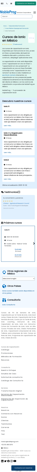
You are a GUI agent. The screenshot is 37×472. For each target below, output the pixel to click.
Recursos (5, 360)
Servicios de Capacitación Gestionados (13, 395)
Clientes (5, 420)
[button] (33, 243)
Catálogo (5, 350)
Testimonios (6, 424)
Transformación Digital (11, 391)
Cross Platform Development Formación (17, 28)
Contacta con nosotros (23, 468)
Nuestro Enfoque (8, 370)
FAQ (3, 431)
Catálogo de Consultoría (12, 381)
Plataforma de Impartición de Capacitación (14, 399)
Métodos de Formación (11, 356)
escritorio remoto (9, 75)
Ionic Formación (10, 31)
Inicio (5, 26)
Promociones (7, 353)
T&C (3, 434)
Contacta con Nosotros (25, 3)
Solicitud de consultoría (11, 377)
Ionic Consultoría (8, 305)
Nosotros (5, 410)
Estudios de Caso (8, 374)
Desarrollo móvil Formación (17, 26)
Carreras (5, 427)
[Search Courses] (16, 16)
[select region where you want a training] (18, 278)
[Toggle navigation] (34, 12)
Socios (4, 417)
